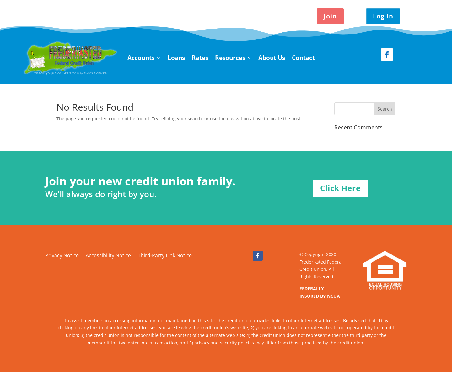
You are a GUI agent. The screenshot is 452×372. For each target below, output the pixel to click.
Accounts (140, 58)
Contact (303, 58)
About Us (271, 58)
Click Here (340, 188)
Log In (383, 16)
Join (330, 16)
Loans (176, 58)
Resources (230, 58)
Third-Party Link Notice (165, 256)
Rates (200, 58)
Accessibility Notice (108, 256)
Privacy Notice (62, 256)
